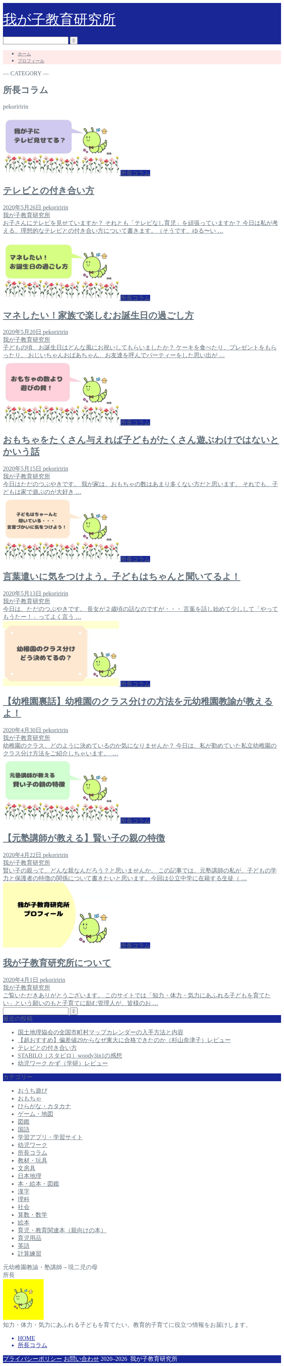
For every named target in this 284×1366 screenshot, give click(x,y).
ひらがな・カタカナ (44, 1106)
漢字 (24, 1191)
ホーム (24, 54)
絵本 (24, 1222)
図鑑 (24, 1122)
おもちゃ (29, 1098)
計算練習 (29, 1253)
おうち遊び (32, 1090)
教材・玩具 (32, 1160)
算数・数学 (32, 1215)
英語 (24, 1246)
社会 (24, 1207)
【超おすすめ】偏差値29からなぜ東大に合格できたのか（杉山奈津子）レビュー (124, 1040)
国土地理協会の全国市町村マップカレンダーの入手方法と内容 (100, 1032)
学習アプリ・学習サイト (50, 1137)
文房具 (27, 1168)
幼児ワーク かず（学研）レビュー (63, 1063)
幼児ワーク (32, 1145)
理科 (24, 1199)
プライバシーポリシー (32, 1359)
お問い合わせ (81, 1359)
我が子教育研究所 (59, 19)
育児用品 (29, 1238)
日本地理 (29, 1176)
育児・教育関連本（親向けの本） (62, 1230)
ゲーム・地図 (35, 1114)
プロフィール (31, 61)
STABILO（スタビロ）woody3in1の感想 (70, 1055)
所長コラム (32, 1153)
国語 (24, 1129)
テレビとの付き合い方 (47, 1048)
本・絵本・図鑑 (38, 1184)
